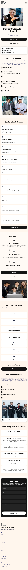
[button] (26, 3)
